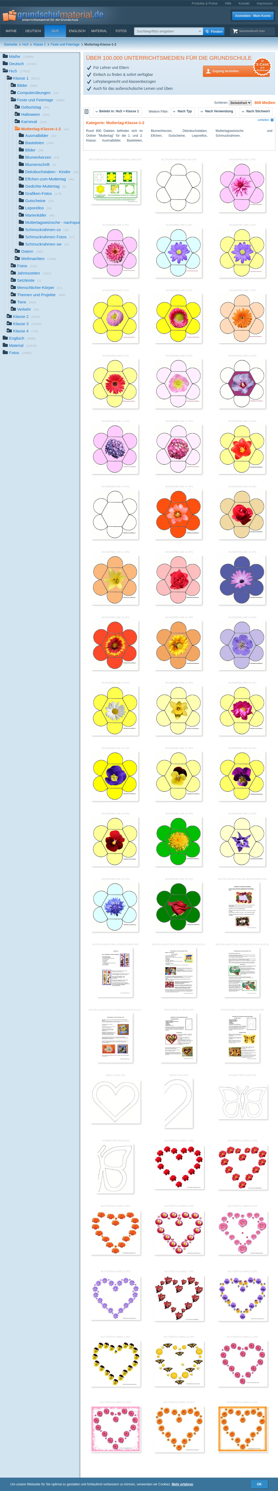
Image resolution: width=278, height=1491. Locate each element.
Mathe (11, 31)
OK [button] (259, 1484)
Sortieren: (221, 103)
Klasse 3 (24, 324)
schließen (266, 119)
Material (99, 31)
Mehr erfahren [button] (182, 1484)
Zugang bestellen (241, 71)
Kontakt (244, 3)
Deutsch (33, 31)
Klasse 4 (22, 331)
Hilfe (228, 3)
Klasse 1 (40, 44)
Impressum (265, 3)
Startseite (10, 44)
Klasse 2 (23, 317)
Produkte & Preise (205, 3)
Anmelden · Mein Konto (253, 16)
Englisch (77, 31)
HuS (55, 31)
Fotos (121, 31)
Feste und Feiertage (65, 44)
